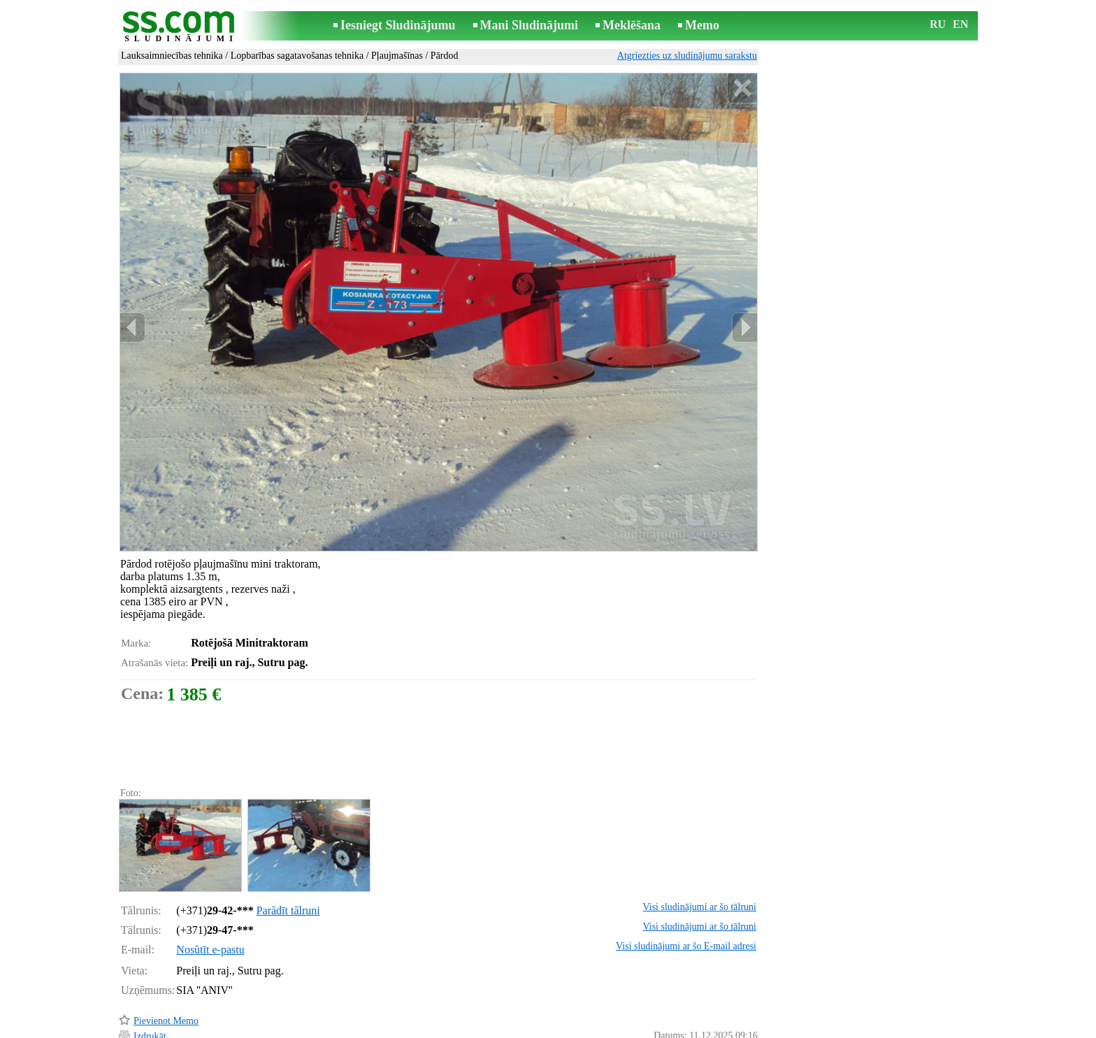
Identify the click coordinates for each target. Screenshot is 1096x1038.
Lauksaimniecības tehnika (172, 55)
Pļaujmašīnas (397, 55)
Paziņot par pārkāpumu (712, 1009)
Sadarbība (570, 1028)
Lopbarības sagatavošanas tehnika (297, 55)
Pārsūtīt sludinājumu (174, 992)
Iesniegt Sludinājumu (398, 25)
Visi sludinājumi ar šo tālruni (699, 847)
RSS (610, 1028)
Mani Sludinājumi (529, 25)
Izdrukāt (150, 977)
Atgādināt (153, 1008)
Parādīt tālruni (288, 851)
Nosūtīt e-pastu (210, 890)
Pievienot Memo (166, 961)
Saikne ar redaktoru (454, 1028)
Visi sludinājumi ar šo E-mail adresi (686, 886)
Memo (702, 25)
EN (960, 24)
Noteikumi (383, 1028)
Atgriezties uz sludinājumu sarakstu (687, 55)
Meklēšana (632, 25)
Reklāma (521, 1028)
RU (938, 24)
